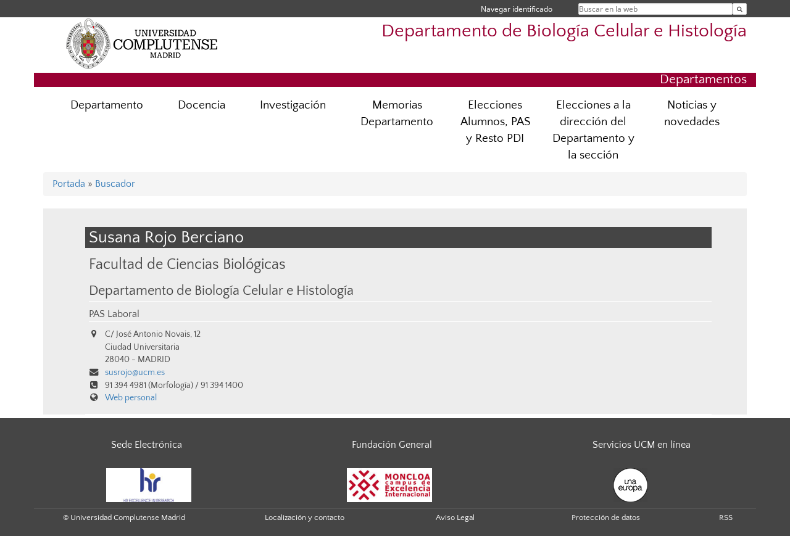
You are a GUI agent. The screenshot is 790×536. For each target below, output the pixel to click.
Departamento (106, 105)
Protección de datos (606, 517)
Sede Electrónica (146, 444)
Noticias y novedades (692, 113)
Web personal (131, 398)
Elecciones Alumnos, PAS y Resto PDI (495, 122)
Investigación (293, 105)
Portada (68, 183)
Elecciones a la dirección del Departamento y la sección (593, 130)
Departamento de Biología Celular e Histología (564, 30)
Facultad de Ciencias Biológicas (187, 264)
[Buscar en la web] (740, 9)
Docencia (201, 105)
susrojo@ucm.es (135, 372)
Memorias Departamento (396, 113)
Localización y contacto (304, 517)
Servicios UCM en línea (641, 444)
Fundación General (392, 444)
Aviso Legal (455, 517)
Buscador (115, 183)
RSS (726, 517)
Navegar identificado (516, 9)
